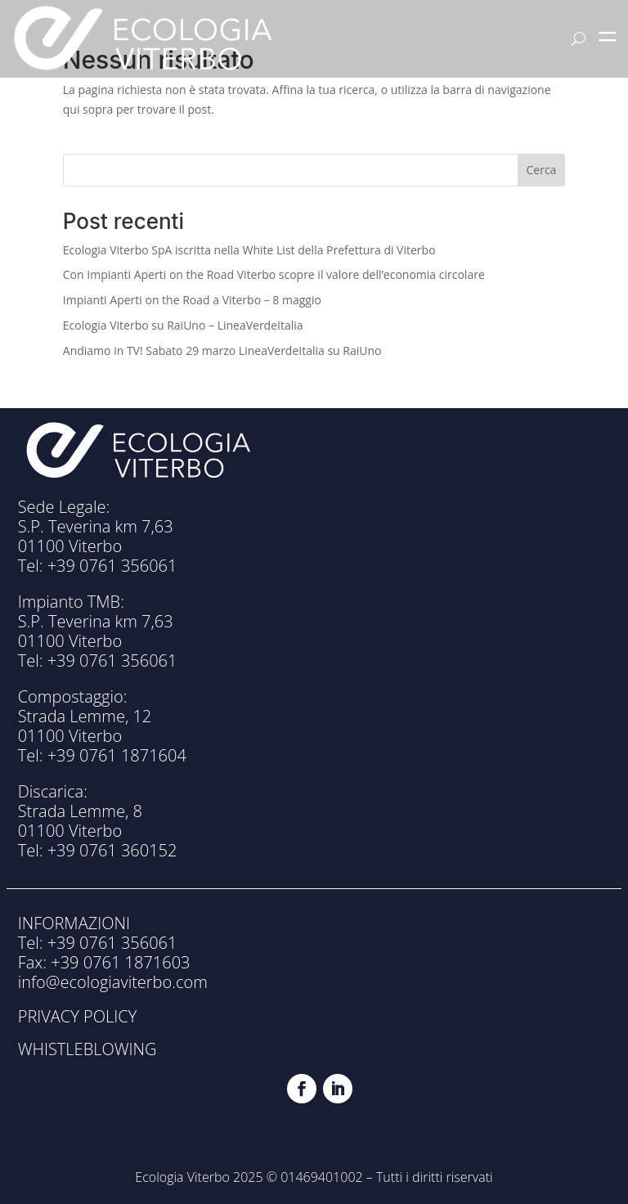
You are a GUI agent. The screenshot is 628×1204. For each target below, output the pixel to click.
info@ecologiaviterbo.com (113, 982)
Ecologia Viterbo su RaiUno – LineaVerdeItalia (183, 325)
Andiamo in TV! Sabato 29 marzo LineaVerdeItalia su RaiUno (222, 350)
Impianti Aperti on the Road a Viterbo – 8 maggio (192, 300)
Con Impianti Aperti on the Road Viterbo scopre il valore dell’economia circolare (274, 274)
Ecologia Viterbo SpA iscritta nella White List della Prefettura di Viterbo (249, 250)
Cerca (542, 169)
